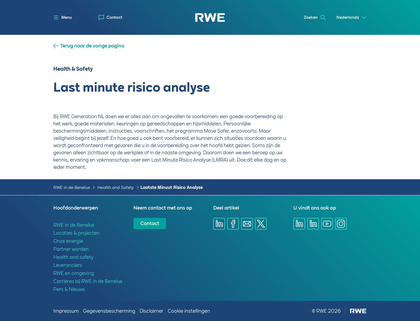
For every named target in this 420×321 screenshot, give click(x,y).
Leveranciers (67, 265)
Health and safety (73, 257)
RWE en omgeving (73, 273)
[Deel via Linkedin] (219, 224)
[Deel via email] (247, 224)
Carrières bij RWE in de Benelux (87, 281)
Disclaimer (151, 311)
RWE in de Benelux (71, 187)
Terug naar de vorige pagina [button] (92, 45)
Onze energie (68, 241)
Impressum (66, 311)
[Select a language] (351, 17)
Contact (114, 17)
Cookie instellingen (189, 311)
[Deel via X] (261, 224)
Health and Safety (116, 187)
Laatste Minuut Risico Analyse (171, 187)
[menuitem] (110, 17)
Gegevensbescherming (109, 311)
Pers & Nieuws (69, 289)
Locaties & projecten (76, 233)
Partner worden (71, 249)
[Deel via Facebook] (233, 224)
